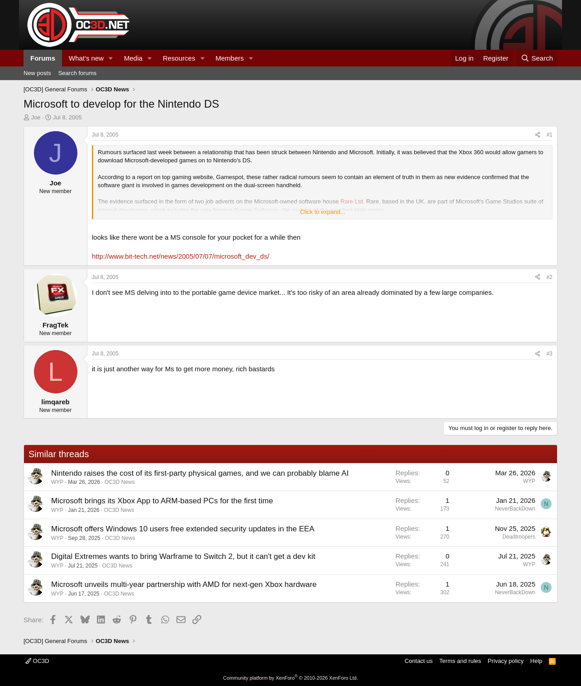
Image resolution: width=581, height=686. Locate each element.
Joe (36, 117)
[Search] (536, 58)
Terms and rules (460, 661)
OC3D (37, 661)
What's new (86, 58)
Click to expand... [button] (322, 211)
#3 (549, 353)
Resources (179, 58)
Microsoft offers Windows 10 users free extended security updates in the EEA (182, 529)
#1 (549, 135)
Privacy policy (506, 661)
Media (133, 58)
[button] (111, 58)
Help (536, 661)
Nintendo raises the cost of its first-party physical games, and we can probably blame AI (200, 473)
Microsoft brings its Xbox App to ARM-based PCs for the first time (162, 501)
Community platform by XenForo (290, 678)
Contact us (419, 661)
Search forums (77, 73)
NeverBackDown (515, 509)
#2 (549, 277)
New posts (37, 73)
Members (229, 58)
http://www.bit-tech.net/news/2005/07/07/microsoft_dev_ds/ (180, 256)
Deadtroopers (518, 537)
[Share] (537, 135)
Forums (42, 58)
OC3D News (120, 482)
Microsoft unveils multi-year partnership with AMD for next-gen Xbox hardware (184, 584)
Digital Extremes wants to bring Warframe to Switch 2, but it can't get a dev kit (183, 556)
